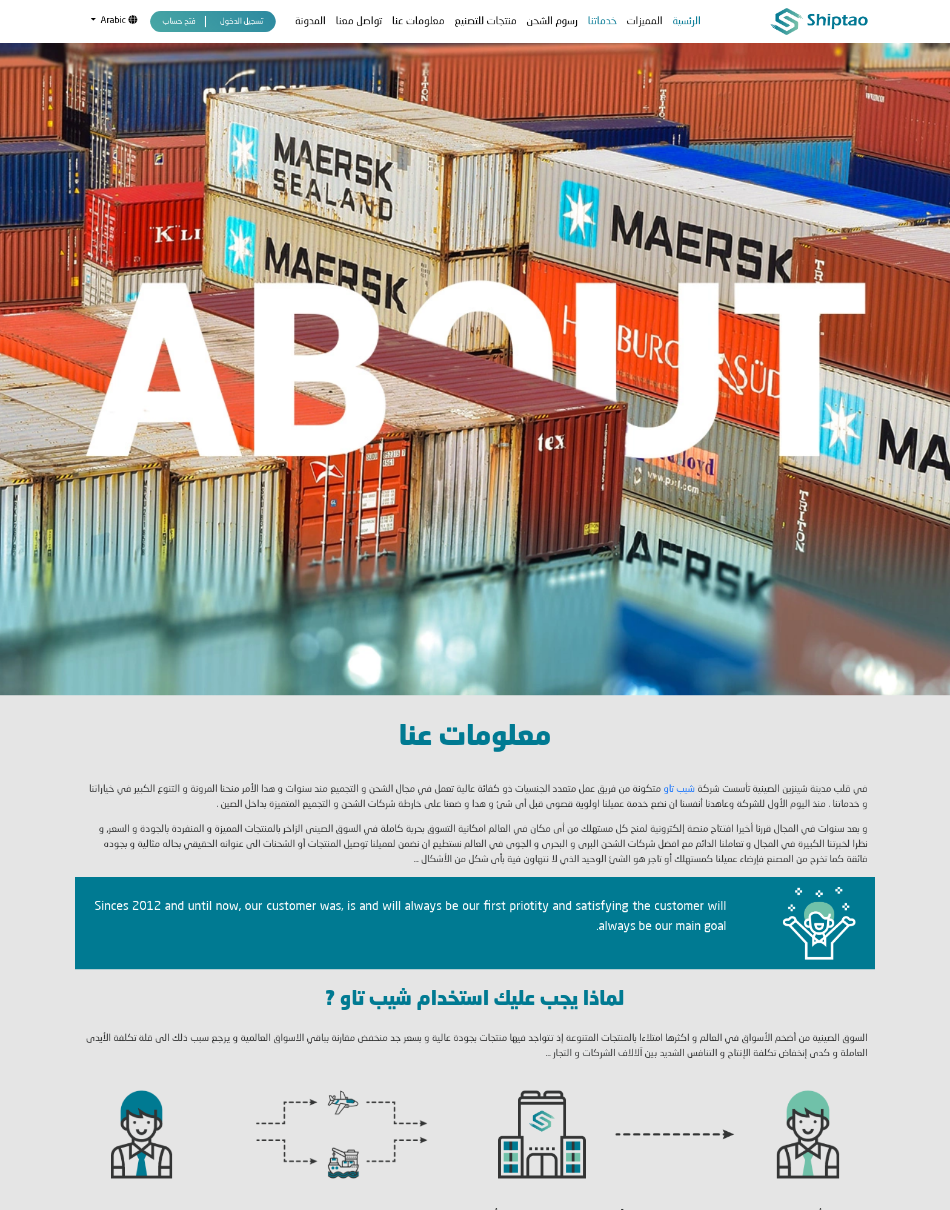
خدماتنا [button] (602, 21)
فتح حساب (179, 21)
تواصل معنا (359, 21)
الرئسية (687, 21)
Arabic (118, 20)
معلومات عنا (418, 21)
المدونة (310, 21)
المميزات (644, 21)
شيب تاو (678, 698)
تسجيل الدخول (242, 21)
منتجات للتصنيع (485, 21)
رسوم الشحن (552, 21)
